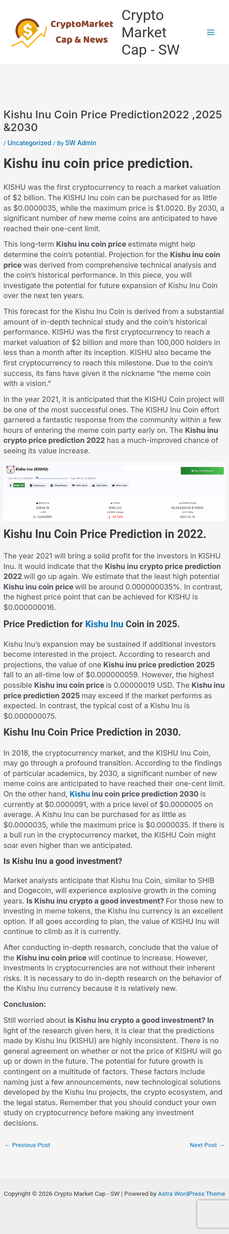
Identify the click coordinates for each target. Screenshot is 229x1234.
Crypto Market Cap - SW (151, 32)
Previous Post (27, 1144)
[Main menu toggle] (211, 32)
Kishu (80, 793)
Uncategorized (29, 143)
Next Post (207, 1144)
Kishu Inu (104, 624)
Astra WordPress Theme (191, 1193)
